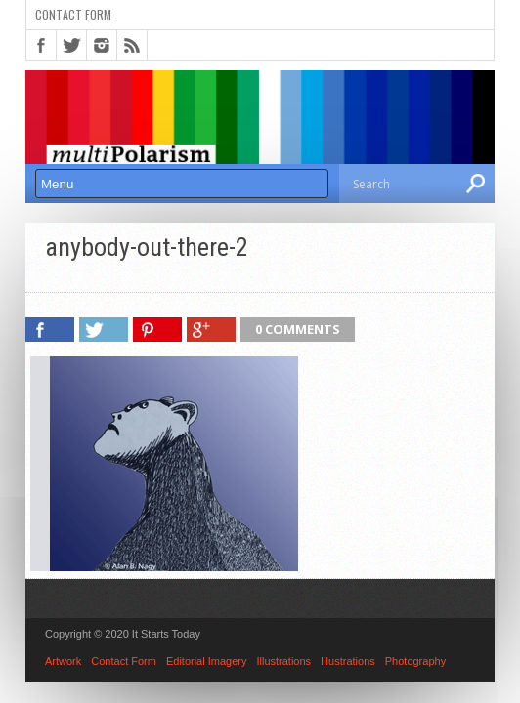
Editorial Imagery (206, 661)
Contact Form (73, 14)
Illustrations (283, 661)
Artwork (63, 661)
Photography (415, 661)
